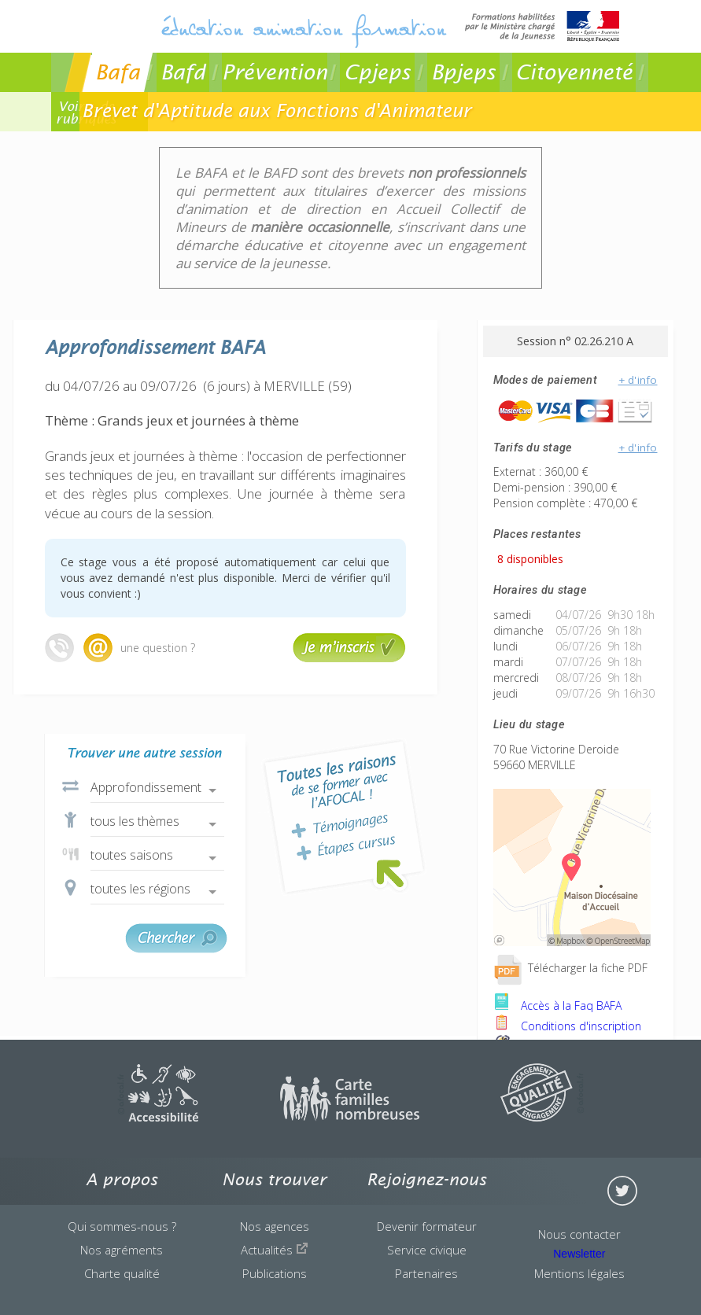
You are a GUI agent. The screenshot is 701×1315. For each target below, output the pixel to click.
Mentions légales (579, 1273)
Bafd (182, 72)
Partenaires (426, 1273)
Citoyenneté (574, 72)
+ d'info (638, 380)
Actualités (274, 1250)
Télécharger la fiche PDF (570, 967)
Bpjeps (463, 72)
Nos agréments (121, 1250)
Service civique (427, 1250)
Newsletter (579, 1253)
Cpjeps (377, 72)
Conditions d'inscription (567, 1025)
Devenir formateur (427, 1226)
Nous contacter (579, 1234)
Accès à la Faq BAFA (557, 1005)
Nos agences (274, 1226)
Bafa (117, 72)
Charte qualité (122, 1273)
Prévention (274, 72)
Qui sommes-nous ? (122, 1226)
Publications (274, 1273)
